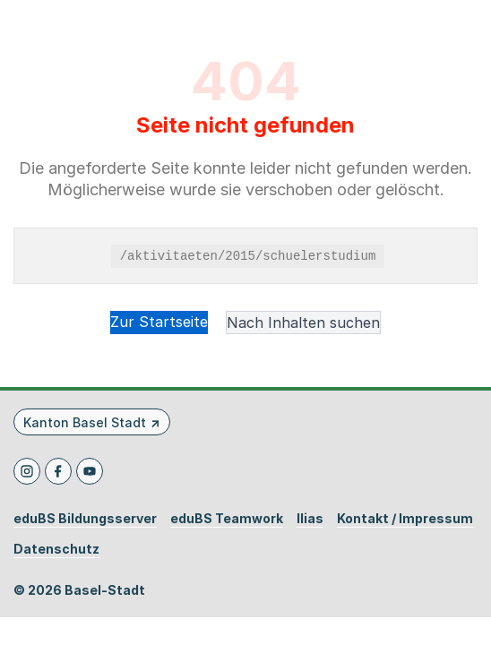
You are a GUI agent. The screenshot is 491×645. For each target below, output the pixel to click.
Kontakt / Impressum (405, 519)
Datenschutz (56, 549)
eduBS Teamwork (226, 519)
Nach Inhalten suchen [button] (303, 322)
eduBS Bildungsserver (85, 519)
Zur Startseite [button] (159, 322)
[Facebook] (58, 471)
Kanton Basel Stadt (84, 422)
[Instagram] (26, 471)
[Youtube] (89, 471)
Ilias (310, 519)
